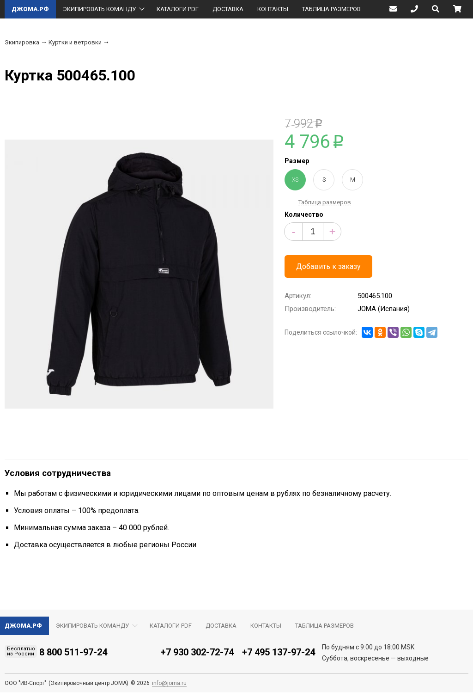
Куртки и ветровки (75, 42)
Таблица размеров (324, 202)
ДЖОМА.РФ (30, 9)
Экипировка (22, 42)
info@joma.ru (169, 683)
